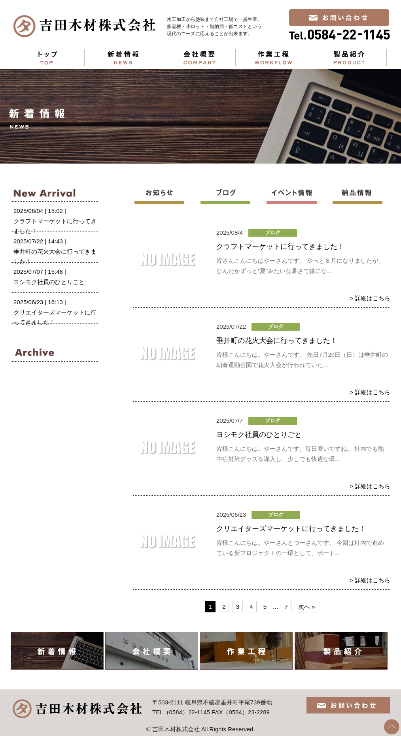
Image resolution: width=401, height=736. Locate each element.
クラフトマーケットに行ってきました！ (280, 246)
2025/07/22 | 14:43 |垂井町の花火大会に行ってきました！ (54, 251)
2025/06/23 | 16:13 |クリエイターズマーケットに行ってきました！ (54, 312)
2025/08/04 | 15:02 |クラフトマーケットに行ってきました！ (54, 220)
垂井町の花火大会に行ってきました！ (276, 340)
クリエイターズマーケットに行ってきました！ (291, 529)
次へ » (306, 606)
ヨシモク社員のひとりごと (259, 435)
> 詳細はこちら (370, 298)
